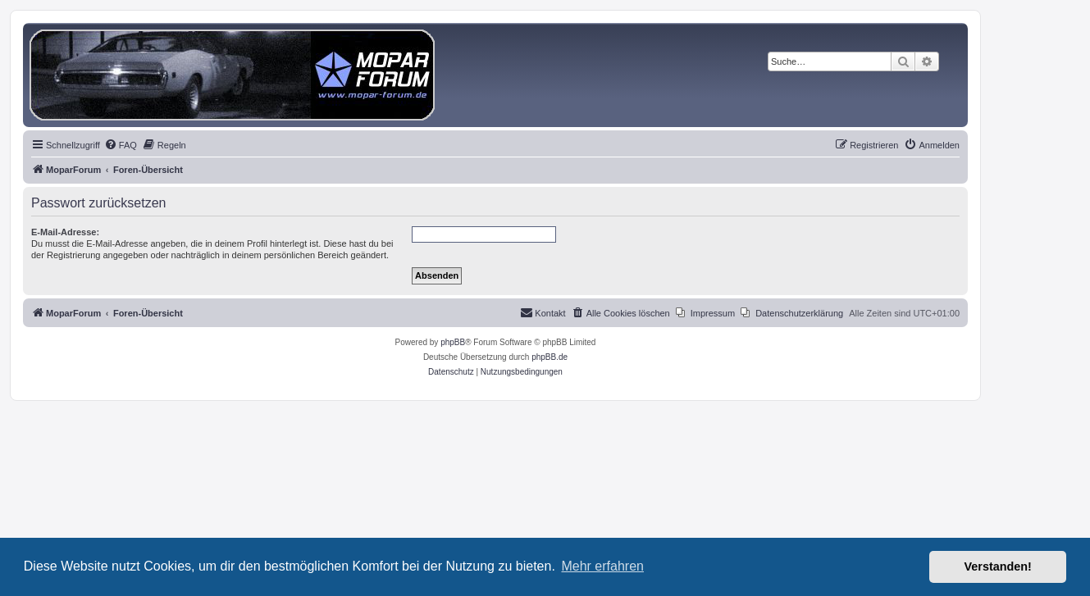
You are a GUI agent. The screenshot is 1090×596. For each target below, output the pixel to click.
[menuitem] (120, 145)
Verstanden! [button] (998, 566)
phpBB (452, 342)
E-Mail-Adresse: (65, 232)
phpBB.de (549, 357)
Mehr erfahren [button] (602, 566)
